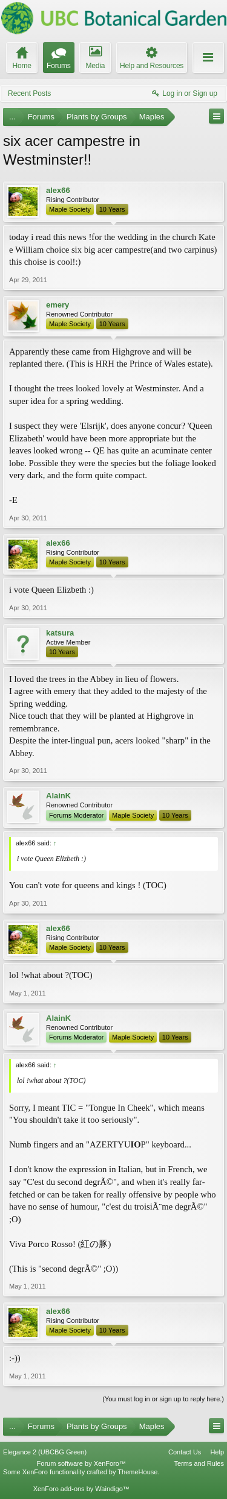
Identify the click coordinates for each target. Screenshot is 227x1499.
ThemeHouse (137, 1471)
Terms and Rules (199, 1463)
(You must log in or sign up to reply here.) (163, 1399)
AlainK (58, 795)
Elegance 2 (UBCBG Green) (45, 1452)
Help (217, 1452)
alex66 (58, 190)
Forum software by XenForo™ (81, 1463)
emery (57, 304)
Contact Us (184, 1452)
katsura (60, 632)
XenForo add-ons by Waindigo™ (81, 1488)
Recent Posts (29, 93)
